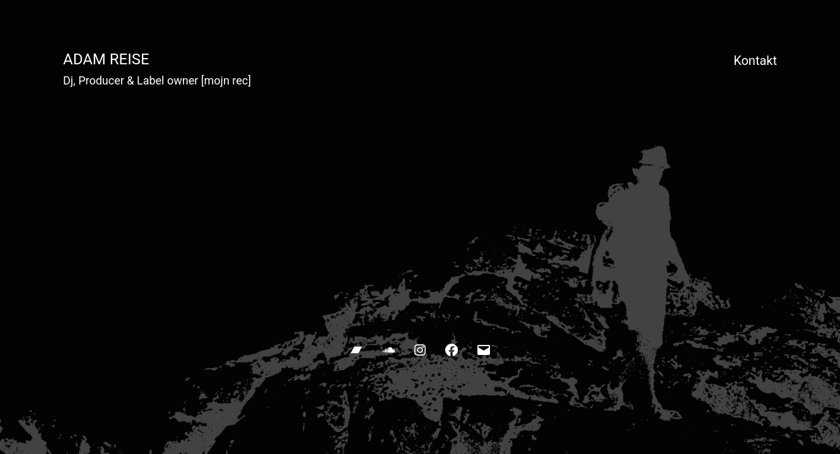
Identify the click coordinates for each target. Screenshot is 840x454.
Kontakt (755, 60)
